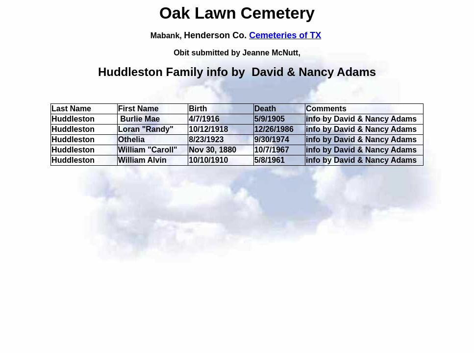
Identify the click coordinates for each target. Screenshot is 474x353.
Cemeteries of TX (285, 35)
